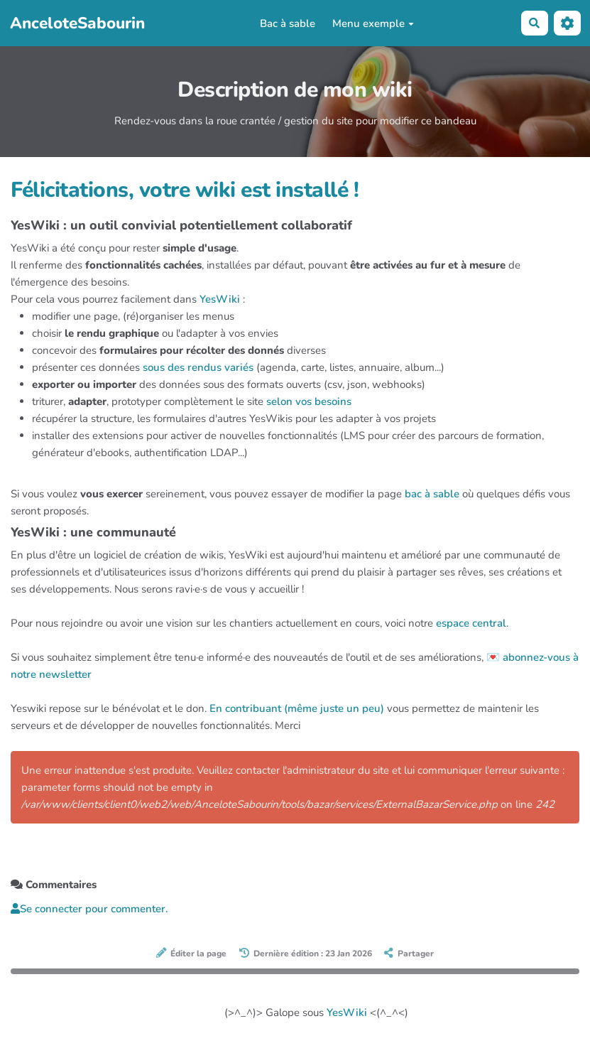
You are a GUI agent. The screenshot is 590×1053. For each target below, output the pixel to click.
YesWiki (220, 299)
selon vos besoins (308, 401)
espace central (471, 623)
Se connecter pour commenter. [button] (89, 909)
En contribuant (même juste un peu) (296, 708)
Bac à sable (287, 23)
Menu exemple (373, 23)
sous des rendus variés (198, 367)
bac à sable (432, 494)
